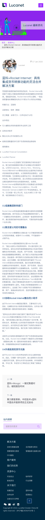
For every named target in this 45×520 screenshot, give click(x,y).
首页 (3, 43)
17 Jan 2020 (36, 62)
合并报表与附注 (31, 447)
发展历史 (10, 490)
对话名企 (10, 476)
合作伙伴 (10, 495)
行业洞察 (29, 481)
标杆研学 (29, 476)
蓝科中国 (29, 490)
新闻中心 (11, 43)
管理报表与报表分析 (33, 451)
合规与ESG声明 (13, 499)
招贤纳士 (29, 495)
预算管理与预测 (13, 451)
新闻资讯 (10, 481)
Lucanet (13, 65)
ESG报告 (10, 455)
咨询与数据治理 (13, 447)
